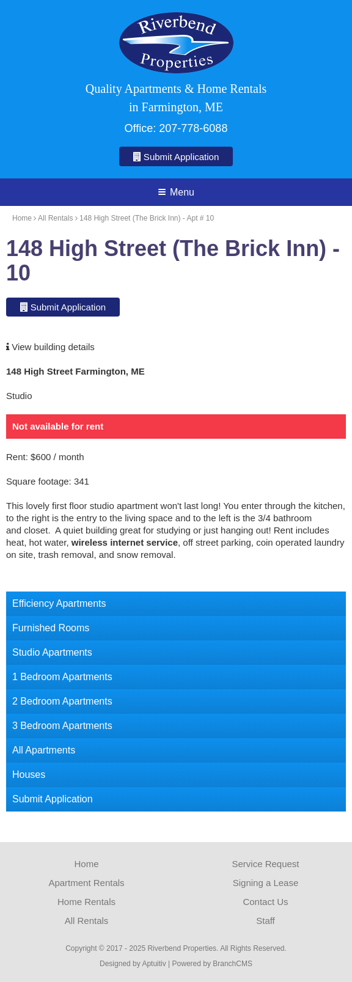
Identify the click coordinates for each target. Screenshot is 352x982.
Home (22, 218)
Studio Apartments (52, 652)
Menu (176, 192)
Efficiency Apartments (59, 603)
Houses (28, 774)
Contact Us (265, 901)
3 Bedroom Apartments (62, 725)
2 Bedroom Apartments (62, 701)
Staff (265, 920)
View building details (50, 347)
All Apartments (43, 750)
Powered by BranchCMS (212, 963)
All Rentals (55, 218)
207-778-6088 (193, 128)
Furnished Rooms (50, 628)
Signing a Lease (266, 882)
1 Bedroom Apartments (62, 677)
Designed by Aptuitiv (133, 963)
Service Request (265, 863)
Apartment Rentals (86, 882)
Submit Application (176, 157)
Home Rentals (86, 901)
